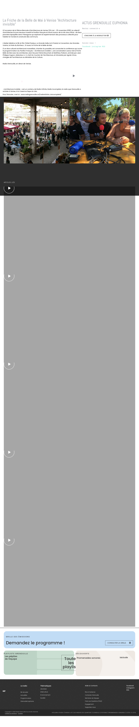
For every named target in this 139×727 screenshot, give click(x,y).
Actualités (24, 696)
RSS (103, 47)
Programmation (26, 699)
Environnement (45, 695)
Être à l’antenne (90, 692)
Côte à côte (131, 713)
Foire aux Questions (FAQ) (93, 701)
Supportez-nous (90, 708)
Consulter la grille (119, 643)
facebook (86, 47)
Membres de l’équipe (92, 698)
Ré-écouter (24, 692)
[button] (6, 131)
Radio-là (68, 713)
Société (42, 698)
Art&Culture (44, 692)
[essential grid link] (9, 188)
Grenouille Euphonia (27, 702)
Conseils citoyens (100, 713)
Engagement (89, 705)
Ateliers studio (58, 713)
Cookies (20, 714)
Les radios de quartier (82, 713)
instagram (96, 47)
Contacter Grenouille (92, 695)
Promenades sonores (117, 713)
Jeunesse (43, 689)
